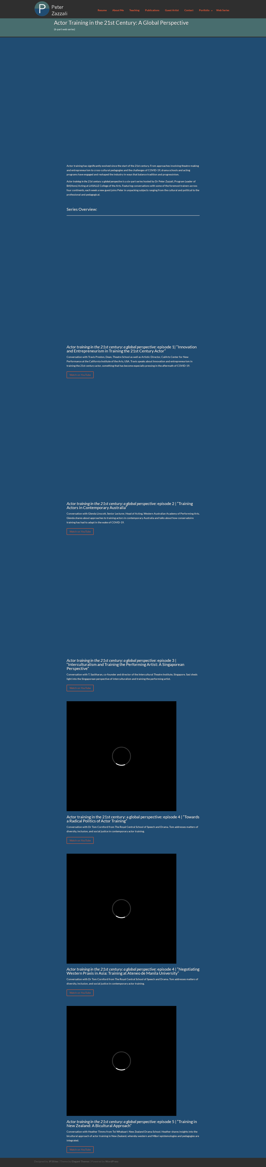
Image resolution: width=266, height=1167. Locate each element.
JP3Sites (53, 1161)
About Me (118, 10)
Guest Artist (172, 10)
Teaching (134, 10)
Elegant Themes (80, 1161)
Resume (102, 10)
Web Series (222, 10)
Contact (188, 10)
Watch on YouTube (80, 374)
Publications (152, 10)
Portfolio (204, 10)
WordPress (111, 1161)
